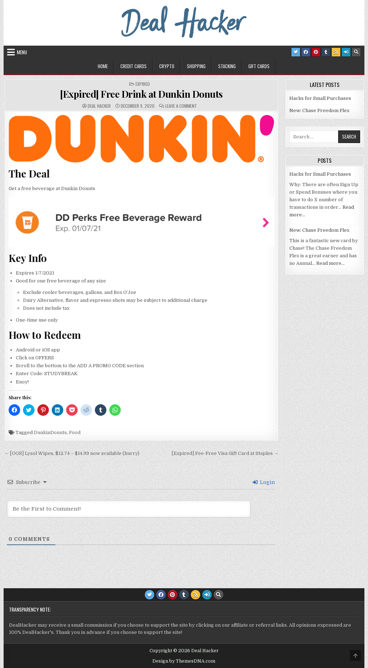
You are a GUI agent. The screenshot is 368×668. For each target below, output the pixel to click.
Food (74, 432)
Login (264, 482)
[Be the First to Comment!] (128, 508)
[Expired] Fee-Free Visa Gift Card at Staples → (225, 453)
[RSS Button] (336, 52)
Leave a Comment (181, 106)
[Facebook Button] (306, 52)
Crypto (166, 66)
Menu (22, 52)
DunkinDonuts (50, 432)
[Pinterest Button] (316, 52)
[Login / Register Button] (346, 52)
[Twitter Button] (295, 52)
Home (103, 66)
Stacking (227, 66)
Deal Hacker (99, 106)
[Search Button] (356, 52)
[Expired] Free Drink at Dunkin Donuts (141, 94)
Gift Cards (259, 66)
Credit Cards (133, 66)
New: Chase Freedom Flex (319, 110)
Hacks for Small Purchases (320, 98)
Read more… (330, 263)
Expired (142, 84)
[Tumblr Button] (326, 52)
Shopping (196, 66)
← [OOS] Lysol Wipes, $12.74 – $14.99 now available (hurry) (71, 453)
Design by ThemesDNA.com (183, 661)
